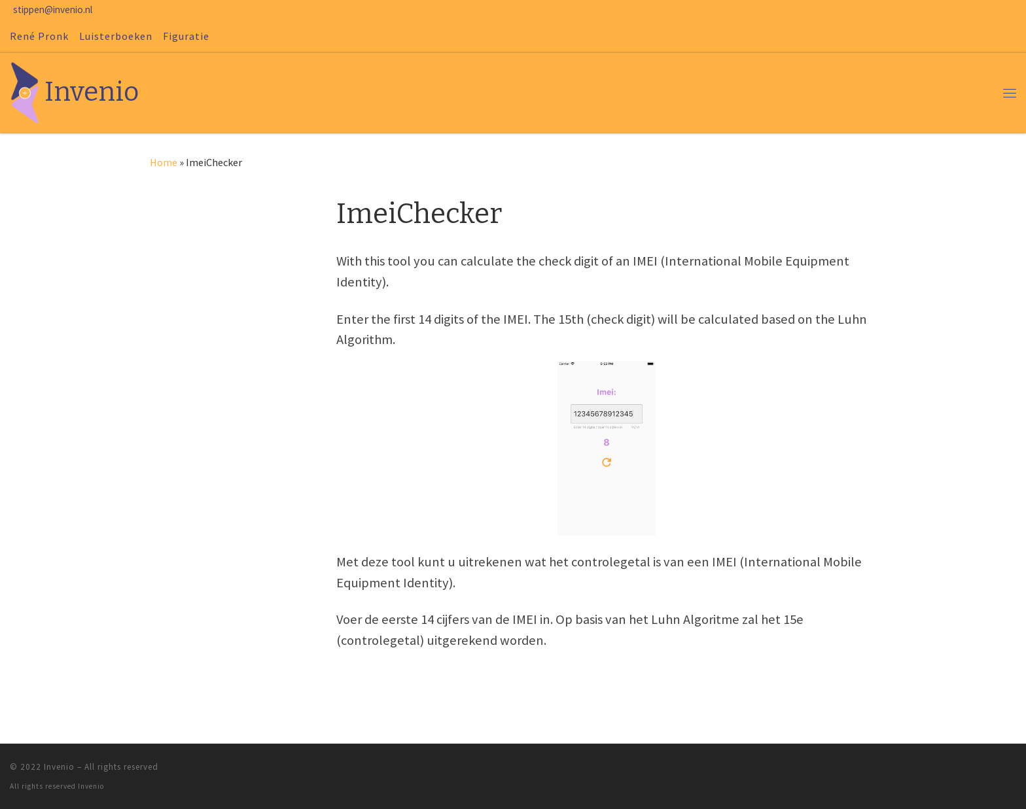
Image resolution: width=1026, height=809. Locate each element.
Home (163, 162)
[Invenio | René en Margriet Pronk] (25, 91)
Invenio (59, 766)
